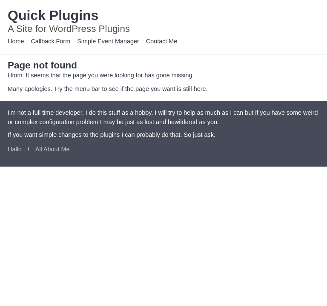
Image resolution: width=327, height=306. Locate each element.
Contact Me (162, 41)
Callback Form (50, 41)
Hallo (15, 149)
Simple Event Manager (108, 41)
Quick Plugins (53, 15)
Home (16, 41)
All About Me (52, 149)
